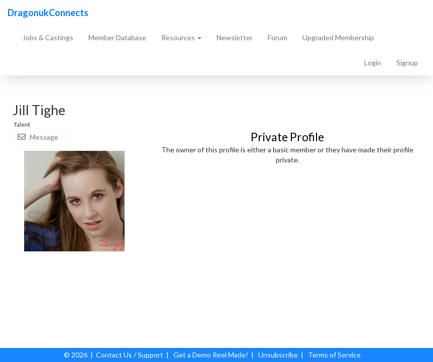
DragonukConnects (48, 12)
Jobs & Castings (48, 37)
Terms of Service (334, 354)
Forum (277, 37)
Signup (407, 62)
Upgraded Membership (338, 37)
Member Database (117, 37)
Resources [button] (181, 37)
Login (372, 62)
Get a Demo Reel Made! (210, 354)
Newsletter (234, 37)
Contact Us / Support (129, 354)
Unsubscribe (278, 354)
